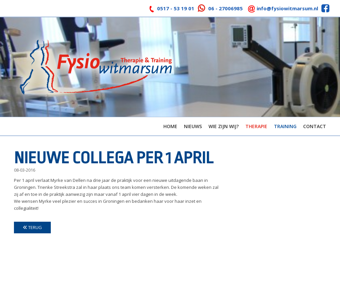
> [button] (332, 65)
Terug (32, 227)
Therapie (256, 126)
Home (170, 126)
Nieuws (193, 126)
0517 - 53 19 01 (175, 8)
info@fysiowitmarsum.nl (287, 8)
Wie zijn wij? (224, 126)
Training (285, 126)
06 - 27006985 (225, 8)
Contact (314, 126)
